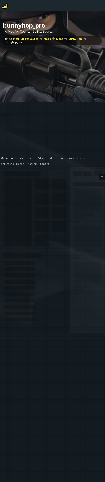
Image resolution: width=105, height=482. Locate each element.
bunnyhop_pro (13, 42)
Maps (59, 39)
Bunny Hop (75, 39)
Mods (47, 39)
